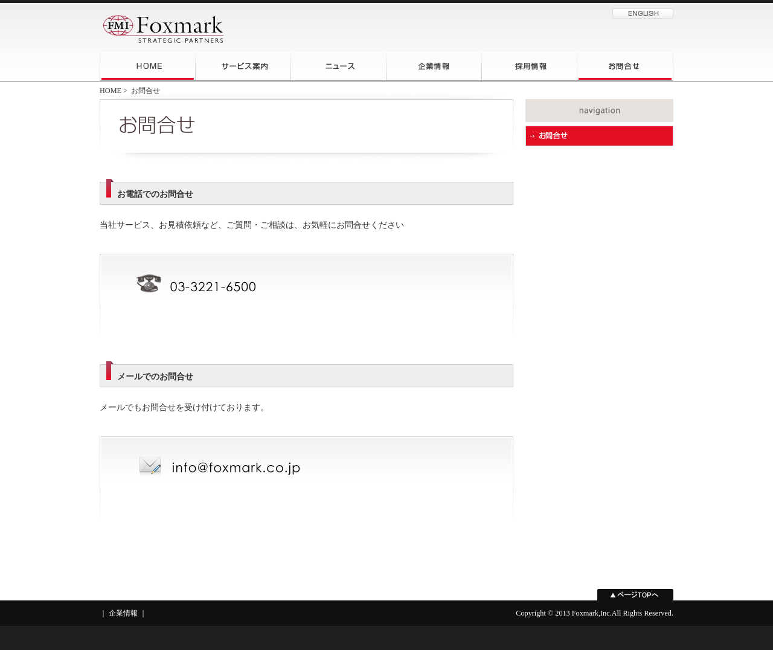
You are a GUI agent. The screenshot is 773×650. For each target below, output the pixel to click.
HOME (110, 90)
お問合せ (145, 90)
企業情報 (123, 613)
